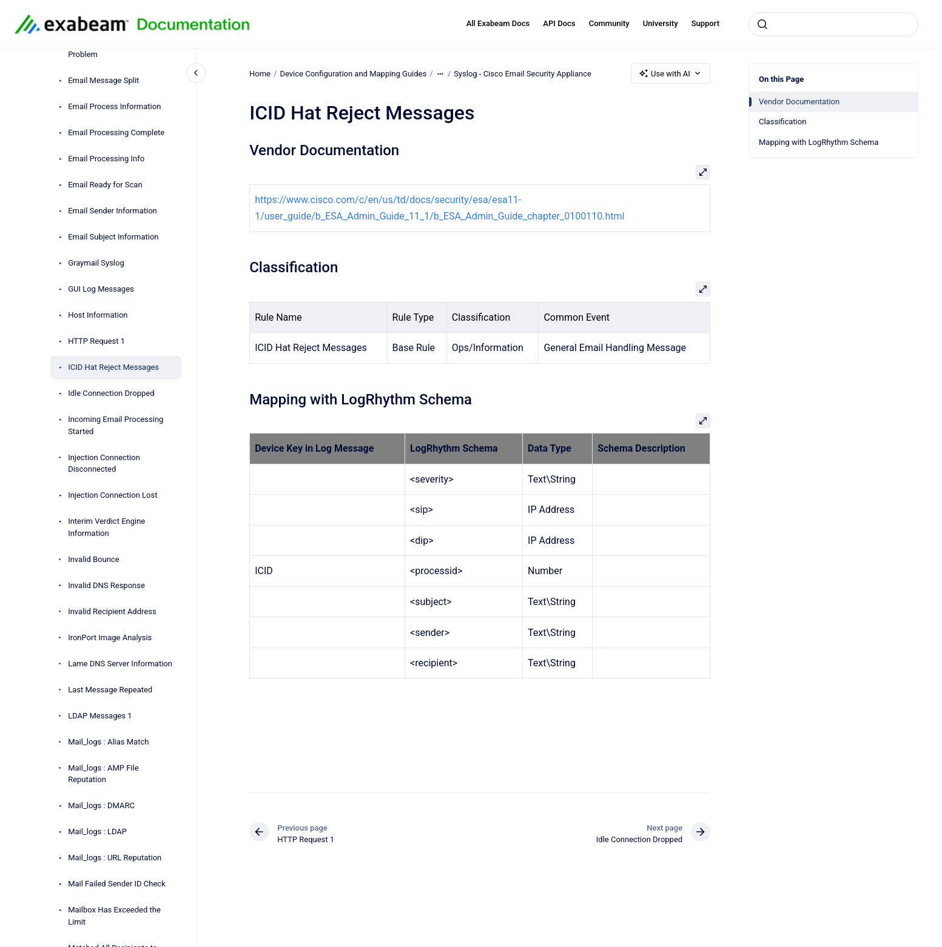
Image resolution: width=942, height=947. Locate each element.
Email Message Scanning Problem (112, 48)
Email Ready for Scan (105, 184)
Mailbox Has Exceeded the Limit (114, 915)
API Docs (559, 23)
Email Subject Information (113, 236)
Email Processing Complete (116, 132)
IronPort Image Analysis (110, 637)
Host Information (97, 315)
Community (609, 23)
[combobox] (833, 24)
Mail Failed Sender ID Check (117, 883)
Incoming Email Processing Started (115, 425)
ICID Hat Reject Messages (113, 367)
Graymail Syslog (96, 262)
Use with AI (670, 73)
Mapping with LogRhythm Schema (819, 142)
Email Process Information (114, 106)
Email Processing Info (106, 158)
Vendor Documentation (799, 101)
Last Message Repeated (110, 689)
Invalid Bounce (93, 559)
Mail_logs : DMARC (101, 805)
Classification (782, 121)
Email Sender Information (112, 210)
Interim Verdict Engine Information (106, 527)
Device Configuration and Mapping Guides (353, 73)
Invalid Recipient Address (112, 611)
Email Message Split (103, 80)
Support (705, 23)
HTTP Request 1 (96, 341)
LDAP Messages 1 (100, 715)
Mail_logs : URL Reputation (114, 857)
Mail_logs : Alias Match (108, 741)
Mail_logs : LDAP (97, 831)
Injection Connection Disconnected (104, 463)
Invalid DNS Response (106, 585)
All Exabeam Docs (498, 23)
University (660, 23)
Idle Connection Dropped (111, 393)
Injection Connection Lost (112, 495)
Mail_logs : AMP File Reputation (103, 774)
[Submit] (762, 24)
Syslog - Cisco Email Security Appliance (522, 73)
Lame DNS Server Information (120, 663)
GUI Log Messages (101, 288)
